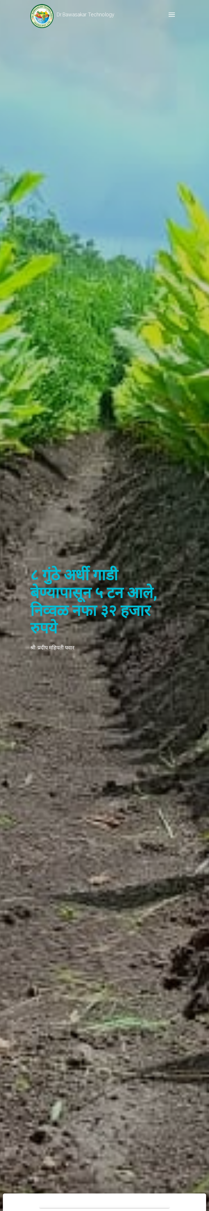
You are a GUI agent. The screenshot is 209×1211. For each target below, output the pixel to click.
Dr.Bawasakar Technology (72, 14)
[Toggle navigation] (172, 14)
